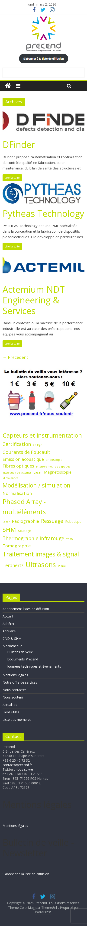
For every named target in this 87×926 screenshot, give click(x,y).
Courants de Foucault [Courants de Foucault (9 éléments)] (26, 452)
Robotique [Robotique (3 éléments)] (73, 521)
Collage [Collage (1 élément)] (37, 445)
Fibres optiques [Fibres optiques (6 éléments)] (18, 466)
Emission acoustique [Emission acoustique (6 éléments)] (23, 459)
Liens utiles (11, 712)
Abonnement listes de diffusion (26, 609)
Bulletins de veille (20, 652)
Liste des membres (17, 719)
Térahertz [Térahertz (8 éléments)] (13, 565)
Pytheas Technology (43, 213)
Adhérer (8, 623)
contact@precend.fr (17, 765)
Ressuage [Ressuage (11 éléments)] (52, 520)
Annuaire (9, 631)
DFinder (19, 144)
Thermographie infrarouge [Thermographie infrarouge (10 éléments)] (33, 538)
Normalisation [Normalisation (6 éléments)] (17, 493)
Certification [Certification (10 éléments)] (17, 444)
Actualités (10, 704)
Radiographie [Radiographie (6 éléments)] (25, 521)
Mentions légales (15, 675)
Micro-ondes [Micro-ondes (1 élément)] (10, 478)
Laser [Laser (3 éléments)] (37, 472)
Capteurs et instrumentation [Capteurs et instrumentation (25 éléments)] (42, 435)
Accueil (8, 616)
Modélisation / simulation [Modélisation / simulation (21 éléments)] (36, 485)
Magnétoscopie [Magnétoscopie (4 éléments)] (57, 472)
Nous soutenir (13, 697)
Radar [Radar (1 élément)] (6, 521)
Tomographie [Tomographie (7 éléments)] (17, 546)
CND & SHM (12, 638)
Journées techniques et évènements (34, 666)
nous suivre (24, 769)
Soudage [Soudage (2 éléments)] (24, 531)
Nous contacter (14, 690)
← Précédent (15, 357)
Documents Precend (22, 659)
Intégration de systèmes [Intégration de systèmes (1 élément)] (17, 472)
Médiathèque (12, 646)
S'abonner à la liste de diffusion (26, 874)
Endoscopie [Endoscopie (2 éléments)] (54, 460)
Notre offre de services (20, 682)
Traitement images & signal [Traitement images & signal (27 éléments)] (41, 554)
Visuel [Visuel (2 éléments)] (62, 566)
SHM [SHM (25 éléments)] (9, 529)
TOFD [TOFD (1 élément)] (69, 539)
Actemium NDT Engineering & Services (34, 299)
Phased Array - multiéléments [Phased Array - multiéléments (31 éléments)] (24, 506)
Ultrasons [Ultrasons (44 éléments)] (41, 564)
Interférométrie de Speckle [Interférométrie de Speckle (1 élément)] (53, 466)
